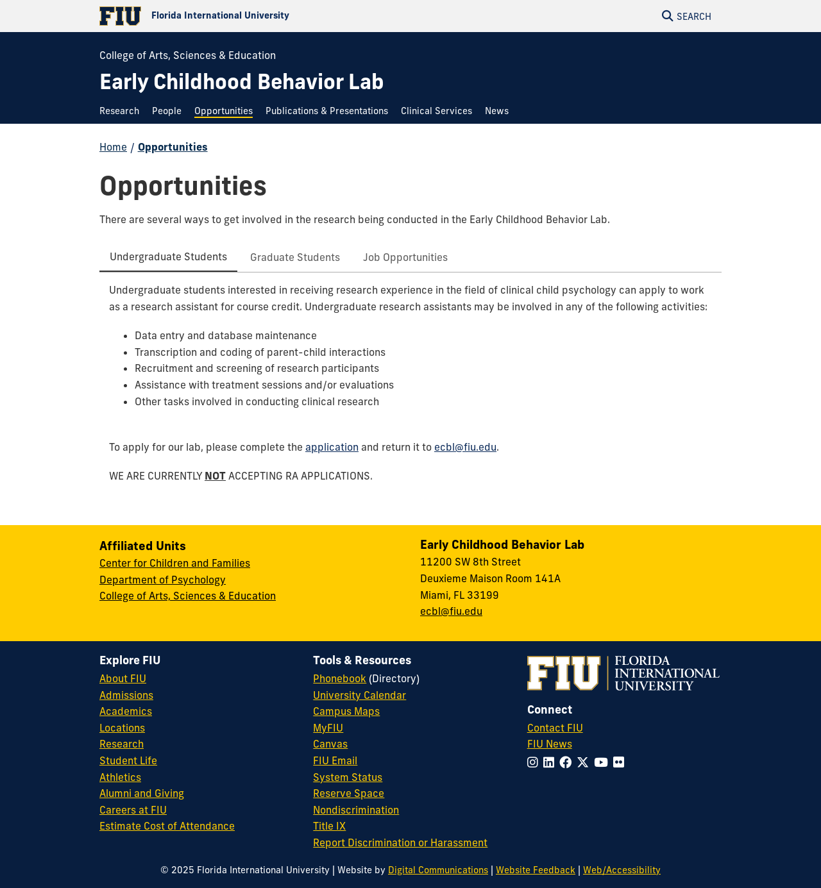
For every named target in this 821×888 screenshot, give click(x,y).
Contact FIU (555, 727)
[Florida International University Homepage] (254, 16)
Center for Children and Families (174, 563)
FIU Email (335, 760)
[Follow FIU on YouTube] (603, 762)
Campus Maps (346, 711)
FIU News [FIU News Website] (549, 743)
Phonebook (339, 678)
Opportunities (173, 146)
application (332, 446)
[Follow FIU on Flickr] (621, 762)
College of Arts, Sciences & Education (187, 55)
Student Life (128, 760)
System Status (347, 777)
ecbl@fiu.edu (465, 446)
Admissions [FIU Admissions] (126, 695)
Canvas (330, 743)
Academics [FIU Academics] (125, 711)
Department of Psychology (162, 579)
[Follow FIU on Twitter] (585, 762)
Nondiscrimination (356, 809)
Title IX (329, 825)
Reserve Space (348, 793)
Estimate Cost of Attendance (167, 825)
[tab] (168, 258)
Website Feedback (535, 870)
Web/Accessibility (622, 870)
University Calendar (359, 695)
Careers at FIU (133, 809)
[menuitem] (122, 111)
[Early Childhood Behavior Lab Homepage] (241, 81)
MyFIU (328, 727)
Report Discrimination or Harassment (400, 842)
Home (113, 146)
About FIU (122, 678)
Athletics (120, 777)
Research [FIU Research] (121, 743)
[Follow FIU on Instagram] (535, 762)
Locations (122, 727)
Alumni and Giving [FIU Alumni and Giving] (141, 793)
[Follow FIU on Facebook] (568, 762)
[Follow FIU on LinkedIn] (551, 762)
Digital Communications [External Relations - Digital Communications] (438, 870)
